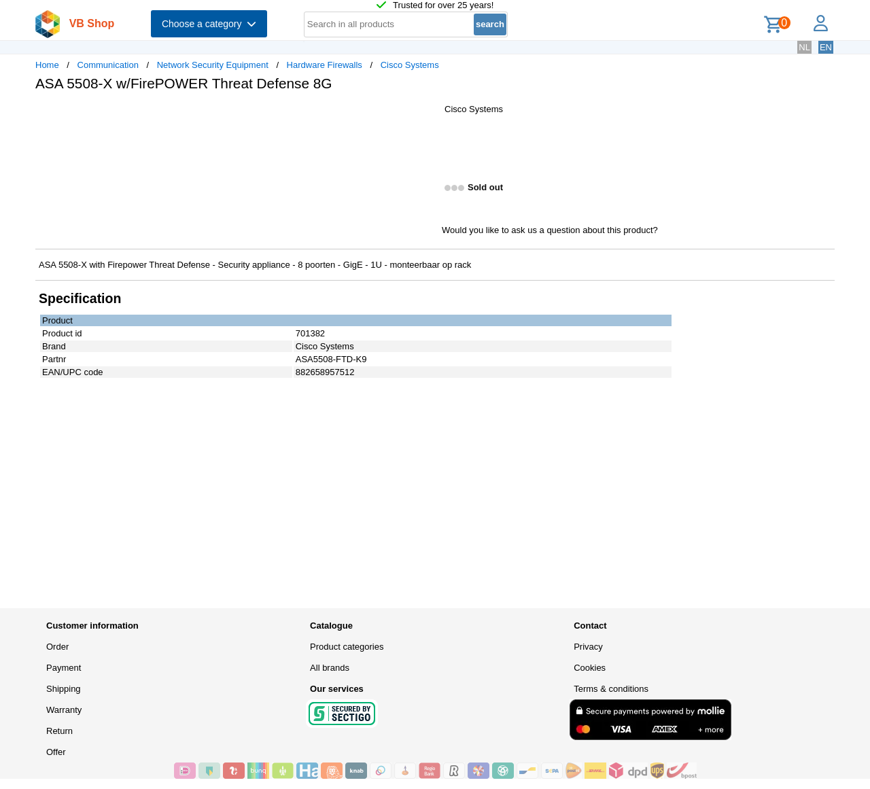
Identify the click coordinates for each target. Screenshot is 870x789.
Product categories (346, 647)
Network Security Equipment (212, 65)
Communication (108, 65)
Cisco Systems (410, 65)
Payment (63, 668)
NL (804, 47)
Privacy (588, 647)
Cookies (590, 668)
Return (59, 731)
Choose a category (209, 23)
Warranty (64, 710)
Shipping (63, 689)
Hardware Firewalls (324, 65)
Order (57, 647)
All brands (329, 668)
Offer (56, 752)
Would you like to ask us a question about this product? (550, 230)
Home (47, 65)
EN (826, 47)
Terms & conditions (611, 689)
